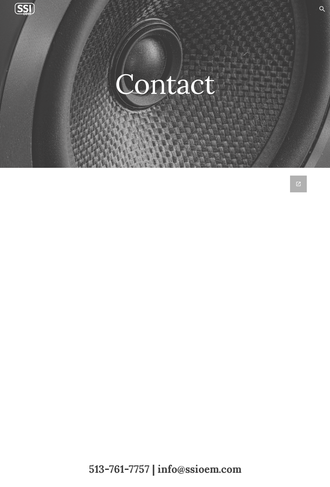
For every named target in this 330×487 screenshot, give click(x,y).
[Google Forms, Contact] (165, 310)
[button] (322, 9)
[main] (165, 83)
